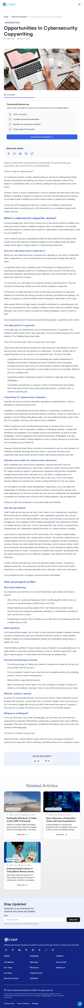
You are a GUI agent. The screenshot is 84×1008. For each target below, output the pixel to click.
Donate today (46, 995)
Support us (60, 968)
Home (6, 17)
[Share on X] (14, 154)
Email (6, 915)
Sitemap (35, 1003)
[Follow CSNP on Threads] (39, 950)
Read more (22, 835)
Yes (37, 761)
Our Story (8, 973)
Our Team (8, 968)
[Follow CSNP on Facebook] (13, 950)
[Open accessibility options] (79, 1003)
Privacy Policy (9, 1003)
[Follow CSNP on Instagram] (33, 950)
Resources (34, 968)
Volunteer (34, 978)
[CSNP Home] (9, 4)
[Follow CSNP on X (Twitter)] (6, 950)
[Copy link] (32, 154)
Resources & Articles (19, 17)
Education (34, 962)
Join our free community (42, 137)
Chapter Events (36, 973)
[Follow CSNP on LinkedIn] (19, 950)
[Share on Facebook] (8, 154)
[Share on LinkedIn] (20, 154)
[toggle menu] (79, 4)
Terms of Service (23, 1003)
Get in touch (61, 962)
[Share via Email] (26, 154)
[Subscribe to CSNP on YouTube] (26, 950)
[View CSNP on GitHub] (53, 950)
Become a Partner (11, 978)
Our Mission (9, 962)
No (47, 761)
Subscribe (73, 920)
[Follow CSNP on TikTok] (46, 950)
